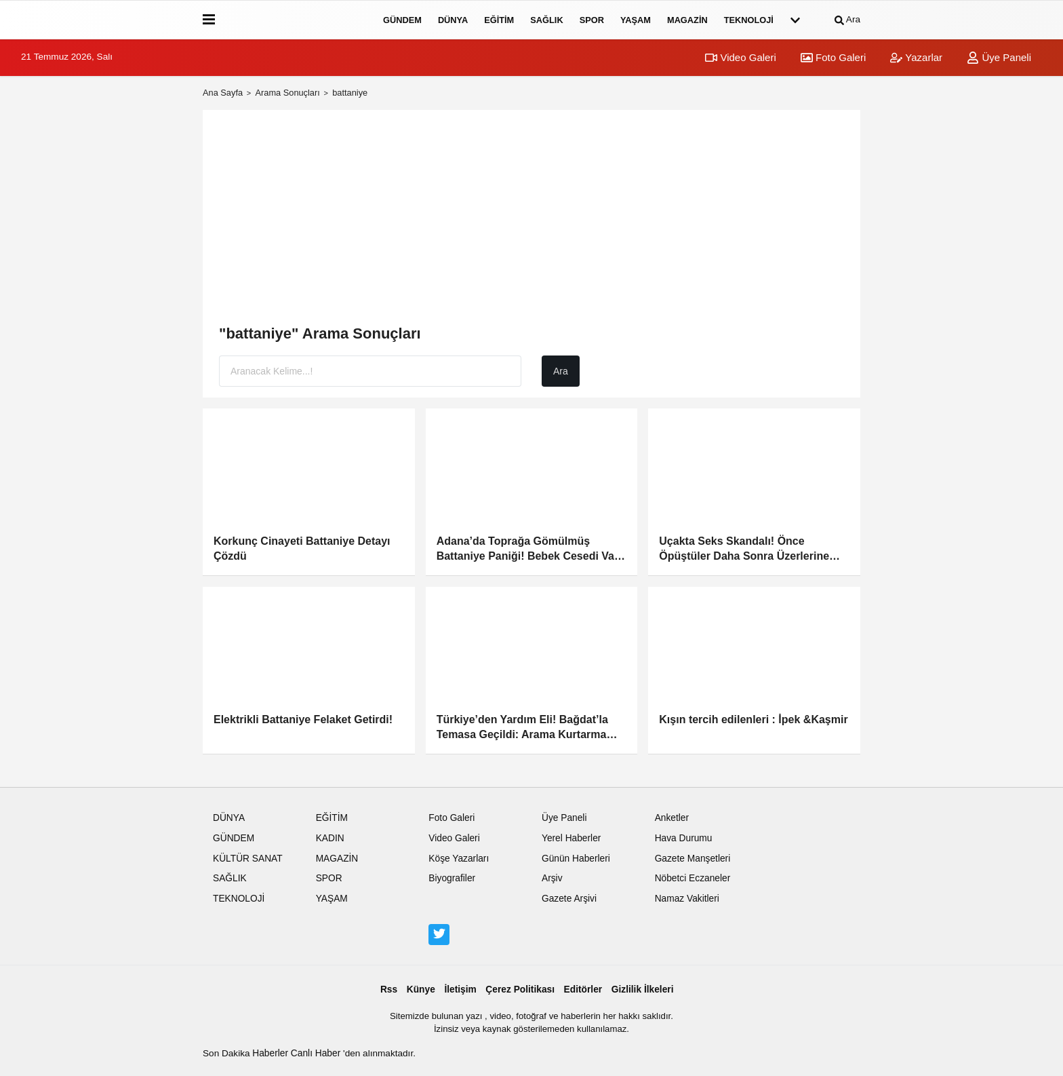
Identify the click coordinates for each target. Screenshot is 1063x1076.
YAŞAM (635, 20)
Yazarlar (916, 57)
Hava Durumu (684, 838)
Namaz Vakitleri (687, 899)
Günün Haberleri (576, 858)
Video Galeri (740, 57)
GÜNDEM (402, 20)
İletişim (460, 989)
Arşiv (552, 878)
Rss (388, 989)
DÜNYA (453, 20)
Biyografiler (451, 878)
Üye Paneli (999, 57)
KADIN (330, 838)
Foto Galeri (833, 57)
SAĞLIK (546, 20)
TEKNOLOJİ (749, 20)
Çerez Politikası (520, 989)
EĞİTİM (499, 20)
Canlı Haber (317, 1053)
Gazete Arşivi (569, 899)
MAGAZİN (687, 20)
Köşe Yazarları (458, 858)
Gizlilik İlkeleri (642, 989)
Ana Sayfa (223, 93)
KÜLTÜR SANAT (248, 858)
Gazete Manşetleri (693, 858)
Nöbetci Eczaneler (693, 878)
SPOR (592, 20)
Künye (421, 989)
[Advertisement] (531, 221)
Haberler (271, 1053)
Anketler (672, 818)
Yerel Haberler (571, 838)
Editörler (583, 989)
